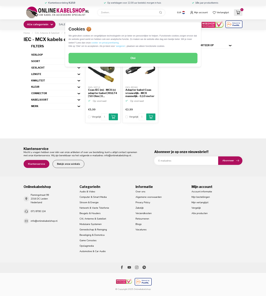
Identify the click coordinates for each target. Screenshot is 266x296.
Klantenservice (36, 164)
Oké (133, 58)
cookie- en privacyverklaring (105, 42)
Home (27, 33)
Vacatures (141, 229)
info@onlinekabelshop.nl (117, 155)
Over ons (140, 191)
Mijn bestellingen (201, 197)
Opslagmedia (87, 245)
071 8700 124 (38, 211)
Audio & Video (87, 191)
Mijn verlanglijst (200, 202)
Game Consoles (88, 240)
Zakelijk (140, 207)
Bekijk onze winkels (68, 164)
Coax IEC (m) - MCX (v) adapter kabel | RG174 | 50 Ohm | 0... (102, 93)
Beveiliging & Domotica (92, 235)
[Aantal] (104, 116)
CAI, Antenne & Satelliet (47, 33)
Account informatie (202, 191)
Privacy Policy (143, 202)
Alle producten (200, 213)
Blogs (139, 224)
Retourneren (142, 218)
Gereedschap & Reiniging (93, 229)
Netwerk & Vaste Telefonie (94, 207)
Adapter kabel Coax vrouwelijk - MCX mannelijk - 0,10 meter (139, 93)
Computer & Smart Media (93, 197)
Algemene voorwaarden (149, 197)
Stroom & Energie (89, 202)
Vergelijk (96, 117)
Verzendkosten (144, 213)
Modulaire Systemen (91, 224)
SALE (62, 24)
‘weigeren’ (121, 46)
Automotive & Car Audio (93, 251)
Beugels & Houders (90, 213)
